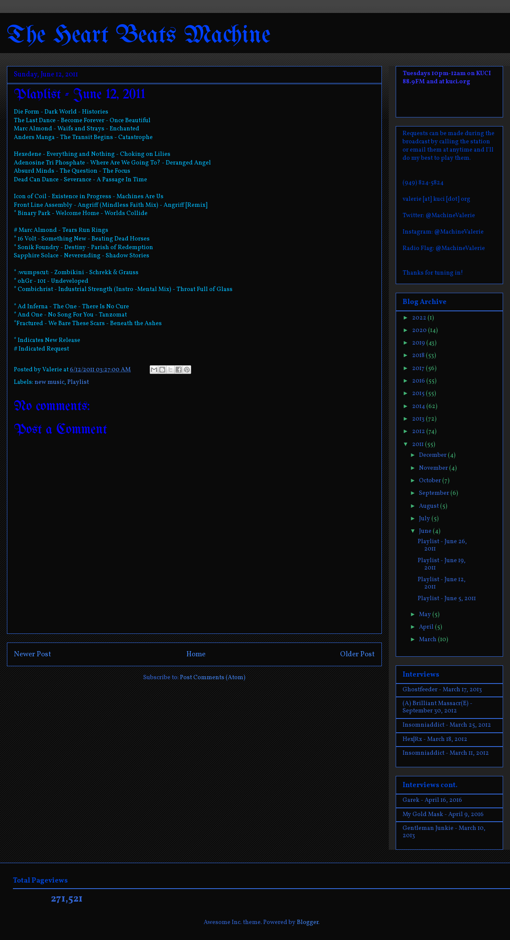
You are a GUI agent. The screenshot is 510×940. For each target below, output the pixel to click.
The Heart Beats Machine (139, 35)
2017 (419, 368)
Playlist (78, 382)
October (430, 481)
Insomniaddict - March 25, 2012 (447, 725)
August (429, 506)
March (428, 640)
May (425, 615)
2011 (418, 444)
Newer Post (32, 654)
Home (195, 654)
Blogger (307, 922)
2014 (419, 406)
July (425, 519)
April (427, 627)
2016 (419, 381)
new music (49, 382)
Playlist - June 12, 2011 (442, 583)
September (434, 493)
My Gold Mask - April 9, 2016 (443, 814)
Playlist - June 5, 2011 (447, 599)
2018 (419, 355)
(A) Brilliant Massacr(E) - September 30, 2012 (437, 707)
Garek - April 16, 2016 (432, 800)
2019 (419, 343)
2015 (419, 393)
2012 (419, 431)
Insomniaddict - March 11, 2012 (446, 753)
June (426, 531)
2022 (420, 318)
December (433, 455)
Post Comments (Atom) (213, 678)
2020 (420, 330)
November (434, 468)
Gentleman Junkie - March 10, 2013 (444, 832)
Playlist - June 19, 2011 (442, 564)
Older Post (357, 654)
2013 (419, 419)
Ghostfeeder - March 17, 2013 (442, 690)
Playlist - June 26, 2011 (442, 545)
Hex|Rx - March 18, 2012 (435, 739)
